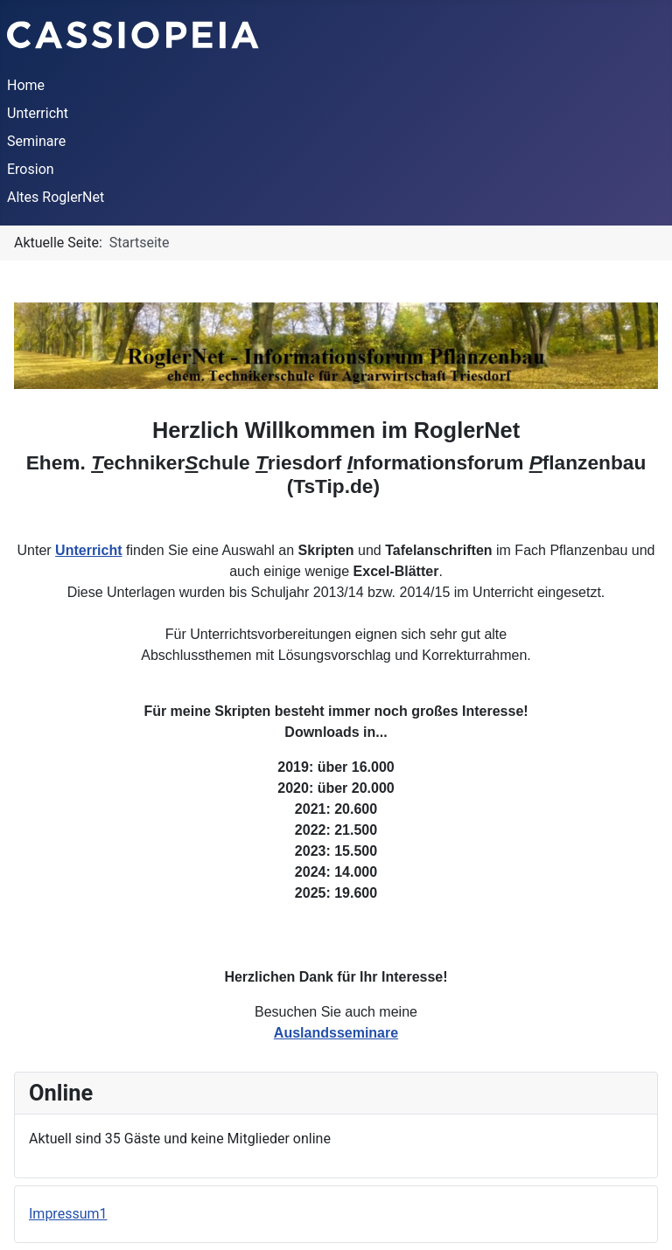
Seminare (36, 141)
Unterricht (37, 113)
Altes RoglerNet (55, 197)
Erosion (30, 169)
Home (26, 85)
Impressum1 (68, 1213)
